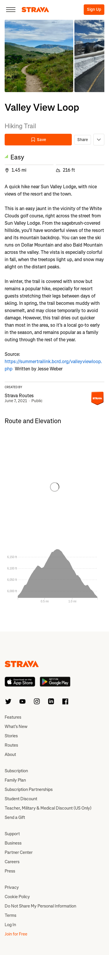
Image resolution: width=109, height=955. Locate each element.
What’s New (16, 726)
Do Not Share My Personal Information (40, 906)
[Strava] (35, 9)
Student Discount (21, 799)
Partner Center (19, 852)
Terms (10, 915)
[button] (39, 56)
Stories (11, 736)
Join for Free (16, 934)
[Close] (11, 10)
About (10, 754)
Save (38, 140)
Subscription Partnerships (29, 789)
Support (12, 834)
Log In (10, 925)
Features (13, 717)
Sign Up (94, 9)
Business (13, 843)
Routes (11, 745)
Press (10, 871)
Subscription (16, 771)
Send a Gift (15, 817)
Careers (12, 862)
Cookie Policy (17, 897)
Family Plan (15, 780)
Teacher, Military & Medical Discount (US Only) (48, 808)
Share (82, 140)
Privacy (12, 887)
